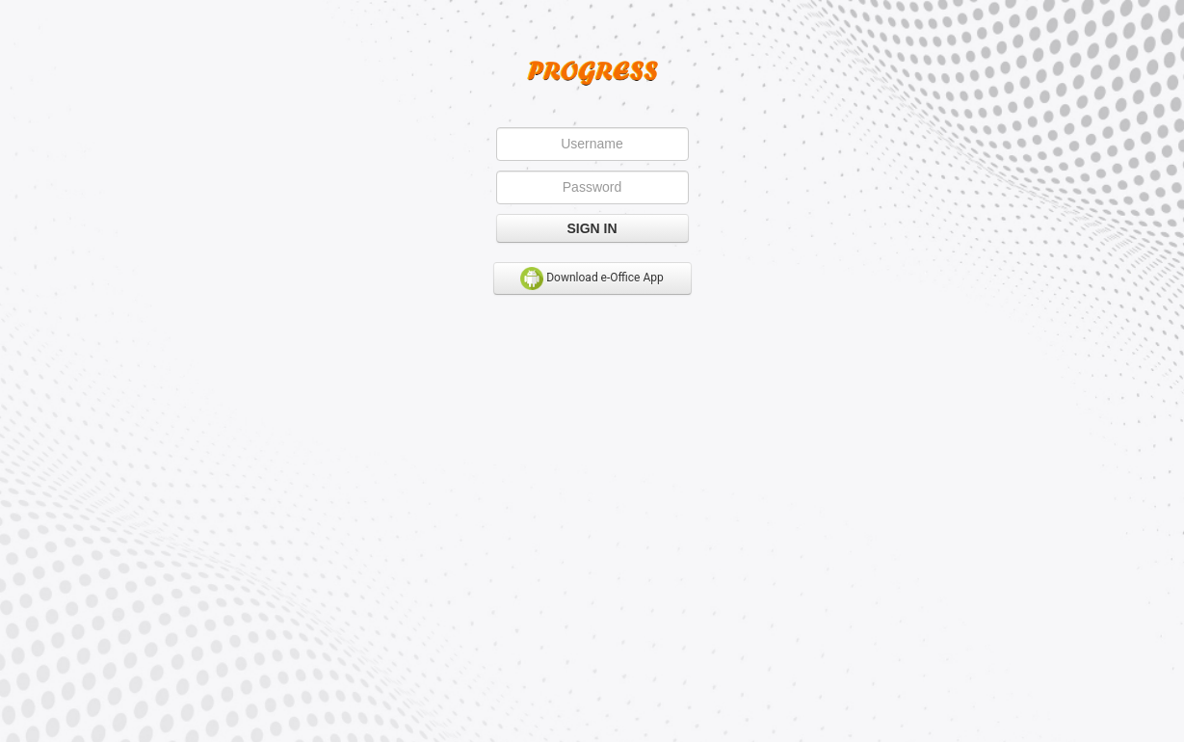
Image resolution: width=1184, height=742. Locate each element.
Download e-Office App (591, 278)
